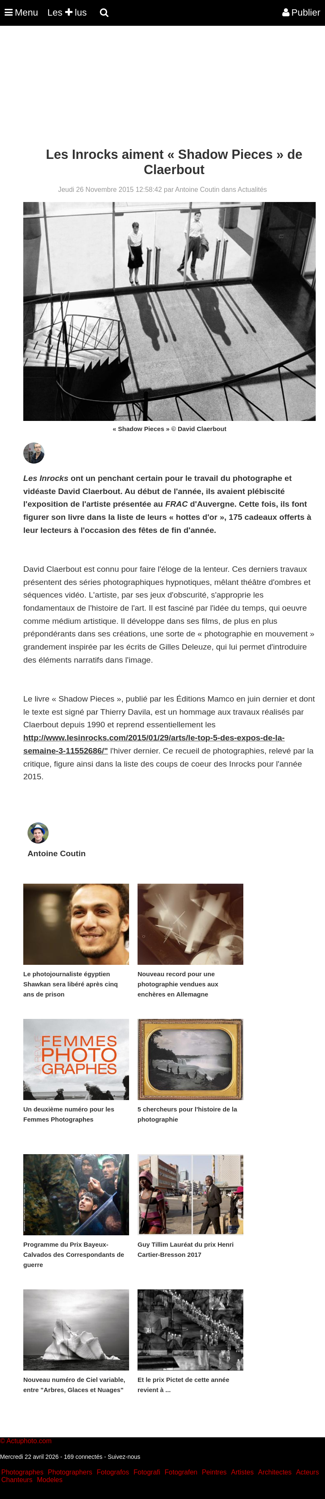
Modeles (49, 1479)
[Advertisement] (154, 88)
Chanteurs (17, 1479)
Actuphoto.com (29, 1440)
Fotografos (113, 1472)
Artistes (242, 1472)
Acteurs (307, 1472)
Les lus (67, 12)
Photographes (22, 1472)
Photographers (70, 1472)
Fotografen (181, 1472)
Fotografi (146, 1472)
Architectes (275, 1472)
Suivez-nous (123, 1456)
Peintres (214, 1472)
